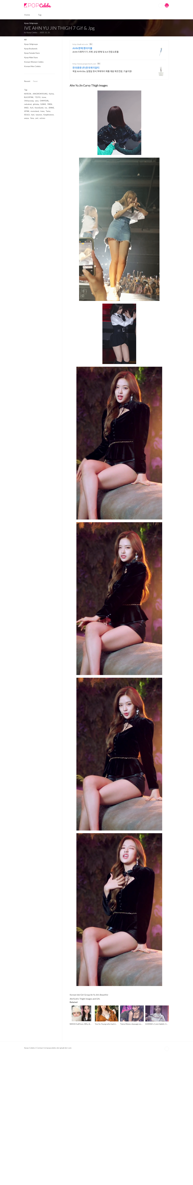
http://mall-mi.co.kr (80, 82)
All (25, 39)
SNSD (26, 108)
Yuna (32, 118)
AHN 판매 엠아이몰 (82, 85)
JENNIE (51, 108)
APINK (26, 111)
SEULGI (27, 115)
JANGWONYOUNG (40, 94)
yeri (36, 118)
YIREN (49, 104)
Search (161, 5)
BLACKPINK (28, 97)
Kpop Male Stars (31, 57)
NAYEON (27, 94)
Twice (48, 111)
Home (27, 14)
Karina (51, 94)
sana (36, 101)
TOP (167, 1180)
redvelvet (28, 104)
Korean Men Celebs (32, 66)
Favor (35, 81)
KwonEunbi (39, 108)
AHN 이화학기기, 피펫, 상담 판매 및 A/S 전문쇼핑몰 (96, 89)
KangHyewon (48, 115)
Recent (27, 81)
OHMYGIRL (44, 101)
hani (32, 115)
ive (46, 108)
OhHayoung (29, 101)
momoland (35, 111)
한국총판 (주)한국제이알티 (86, 105)
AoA (31, 108)
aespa (26, 118)
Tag (39, 14)
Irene (42, 111)
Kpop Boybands (30, 48)
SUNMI (43, 104)
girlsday (36, 104)
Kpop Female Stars (32, 53)
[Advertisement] (119, 57)
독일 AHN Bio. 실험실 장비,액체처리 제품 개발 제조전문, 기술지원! (102, 109)
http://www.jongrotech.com (84, 101)
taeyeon (39, 115)
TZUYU (37, 97)
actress (42, 118)
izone (44, 97)
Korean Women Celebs (34, 62)
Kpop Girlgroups (31, 44)
